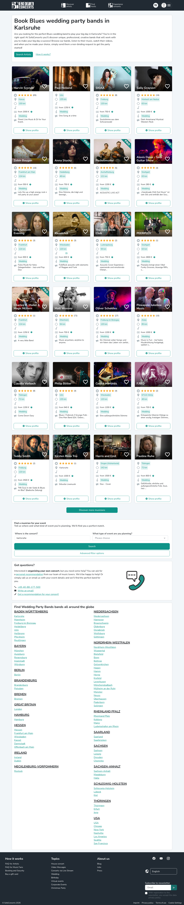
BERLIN (19, 670)
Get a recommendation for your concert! (38, 594)
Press (99, 870)
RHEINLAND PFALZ (107, 711)
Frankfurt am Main (23, 733)
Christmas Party (58, 888)
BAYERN (20, 646)
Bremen (18, 698)
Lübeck (97, 791)
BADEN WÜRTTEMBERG (31, 612)
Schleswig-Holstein (104, 788)
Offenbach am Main (24, 747)
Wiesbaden (20, 736)
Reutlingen (20, 640)
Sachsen (98, 750)
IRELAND (20, 753)
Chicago (98, 826)
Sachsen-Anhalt (102, 771)
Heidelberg (20, 626)
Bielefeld (98, 654)
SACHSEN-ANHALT (107, 766)
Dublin (17, 760)
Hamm (97, 671)
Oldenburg (99, 626)
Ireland (17, 757)
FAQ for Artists (12, 863)
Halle (96, 778)
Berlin (17, 674)
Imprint (136, 903)
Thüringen (99, 805)
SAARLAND (102, 732)
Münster (98, 692)
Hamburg (19, 719)
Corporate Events (59, 884)
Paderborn (99, 702)
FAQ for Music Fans (14, 867)
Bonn (96, 657)
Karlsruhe (19, 616)
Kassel (17, 740)
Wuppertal (99, 650)
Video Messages (58, 867)
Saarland (98, 736)
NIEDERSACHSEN (106, 612)
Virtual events (57, 881)
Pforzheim (19, 636)
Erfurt (97, 809)
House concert (57, 863)
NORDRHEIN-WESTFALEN (112, 643)
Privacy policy (147, 903)
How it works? (43, 54)
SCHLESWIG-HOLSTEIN (110, 784)
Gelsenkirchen (101, 664)
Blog (99, 863)
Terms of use (161, 903)
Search (92, 546)
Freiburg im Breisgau (25, 623)
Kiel (96, 795)
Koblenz (98, 719)
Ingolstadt (19, 661)
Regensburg (20, 657)
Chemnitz (99, 760)
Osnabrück (99, 630)
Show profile (32, 130)
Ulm (16, 630)
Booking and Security (14, 870)
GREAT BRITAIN (25, 704)
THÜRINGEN (102, 801)
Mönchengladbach (103, 685)
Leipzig (97, 754)
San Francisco (101, 843)
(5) (66, 253)
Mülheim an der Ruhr (105, 688)
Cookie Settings (175, 903)
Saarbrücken (100, 740)
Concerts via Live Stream (62, 870)
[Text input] (158, 887)
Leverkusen (100, 681)
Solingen (98, 705)
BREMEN (20, 694)
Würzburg (19, 664)
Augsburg (19, 654)
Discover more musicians (92, 510)
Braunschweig (101, 623)
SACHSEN (101, 746)
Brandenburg (21, 685)
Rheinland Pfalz (102, 716)
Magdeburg (100, 774)
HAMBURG (21, 715)
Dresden (98, 757)
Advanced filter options (92, 553)
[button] (166, 5)
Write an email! (26, 590)
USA (97, 818)
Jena (96, 812)
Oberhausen (100, 698)
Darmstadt (19, 743)
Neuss (97, 695)
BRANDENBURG (25, 680)
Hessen (18, 729)
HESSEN (20, 725)
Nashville (98, 833)
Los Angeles (100, 836)
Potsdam (18, 688)
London (18, 709)
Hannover (99, 619)
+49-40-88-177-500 (29, 587)
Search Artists (23, 54)
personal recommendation (29, 574)
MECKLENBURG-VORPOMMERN (36, 766)
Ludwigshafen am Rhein (106, 726)
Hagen (97, 667)
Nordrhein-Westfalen (105, 647)
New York (99, 829)
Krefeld (97, 678)
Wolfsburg (99, 633)
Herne (97, 674)
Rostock (18, 771)
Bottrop (98, 661)
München (19, 650)
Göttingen (99, 636)
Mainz (97, 723)
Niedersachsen (101, 616)
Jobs (99, 867)
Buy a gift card (11, 874)
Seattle (97, 840)
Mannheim (19, 619)
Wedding (55, 874)
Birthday (55, 877)
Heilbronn (19, 633)
